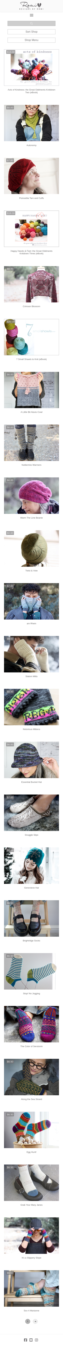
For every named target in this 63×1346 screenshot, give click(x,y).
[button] (31, 15)
